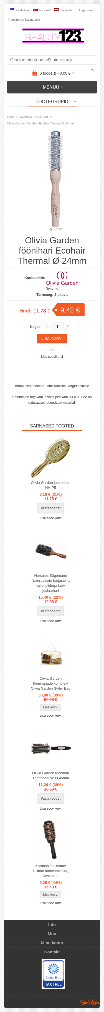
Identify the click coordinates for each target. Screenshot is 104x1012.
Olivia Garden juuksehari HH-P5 (50, 485)
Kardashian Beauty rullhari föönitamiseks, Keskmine (50, 871)
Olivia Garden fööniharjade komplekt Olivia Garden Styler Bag (50, 683)
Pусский (42, 10)
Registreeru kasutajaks (24, 19)
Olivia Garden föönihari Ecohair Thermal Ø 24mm (40, 123)
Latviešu (63, 10)
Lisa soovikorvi (52, 357)
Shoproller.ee (90, 1002)
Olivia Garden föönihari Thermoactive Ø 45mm (50, 775)
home (11, 117)
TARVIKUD (26, 117)
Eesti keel (20, 10)
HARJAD (43, 117)
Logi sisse (86, 10)
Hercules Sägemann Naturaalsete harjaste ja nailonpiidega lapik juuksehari (51, 583)
